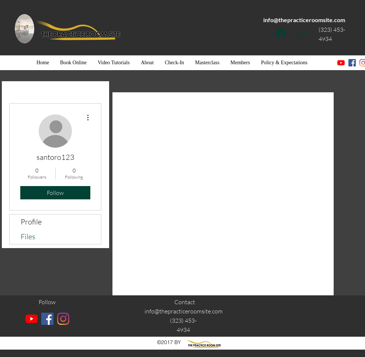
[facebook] (352, 62)
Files (28, 236)
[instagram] (63, 319)
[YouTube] (341, 62)
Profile (31, 221)
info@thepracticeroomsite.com (304, 19)
